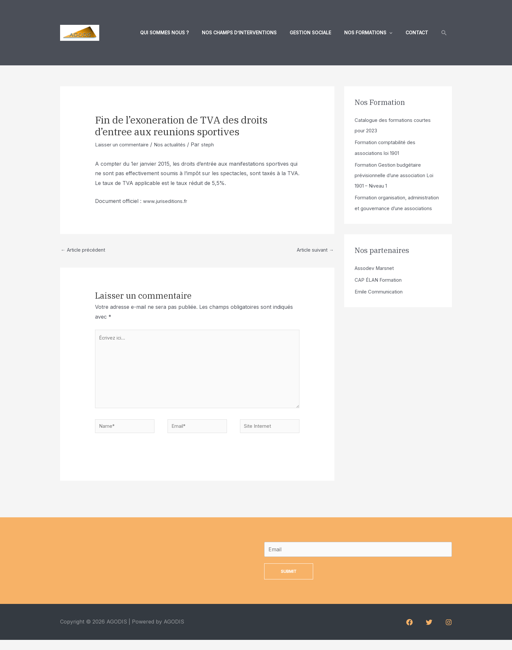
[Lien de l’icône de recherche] (444, 33)
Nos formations (374, 32)
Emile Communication (381, 301)
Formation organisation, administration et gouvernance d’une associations (392, 207)
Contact (419, 32)
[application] (395, 32)
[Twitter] (429, 632)
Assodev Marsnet (376, 278)
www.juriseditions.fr (167, 201)
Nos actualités (177, 144)
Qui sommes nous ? (182, 32)
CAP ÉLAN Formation (381, 289)
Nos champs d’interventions (253, 32)
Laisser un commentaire (124, 144)
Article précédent (85, 250)
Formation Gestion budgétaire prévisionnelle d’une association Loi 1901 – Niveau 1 (394, 175)
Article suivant (313, 250)
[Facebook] (409, 632)
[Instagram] (448, 632)
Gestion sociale (320, 32)
